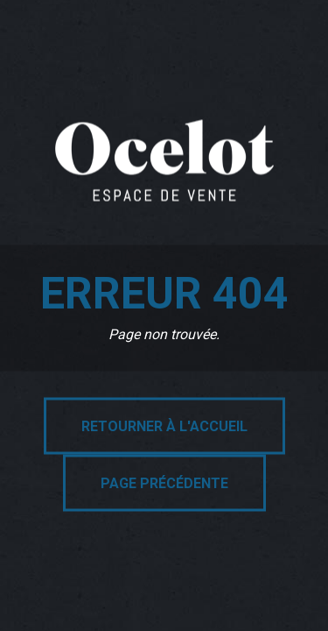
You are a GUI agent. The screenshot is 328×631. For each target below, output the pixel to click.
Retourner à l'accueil (164, 426)
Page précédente (164, 483)
